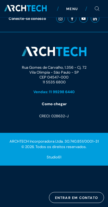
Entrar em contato (76, 197)
